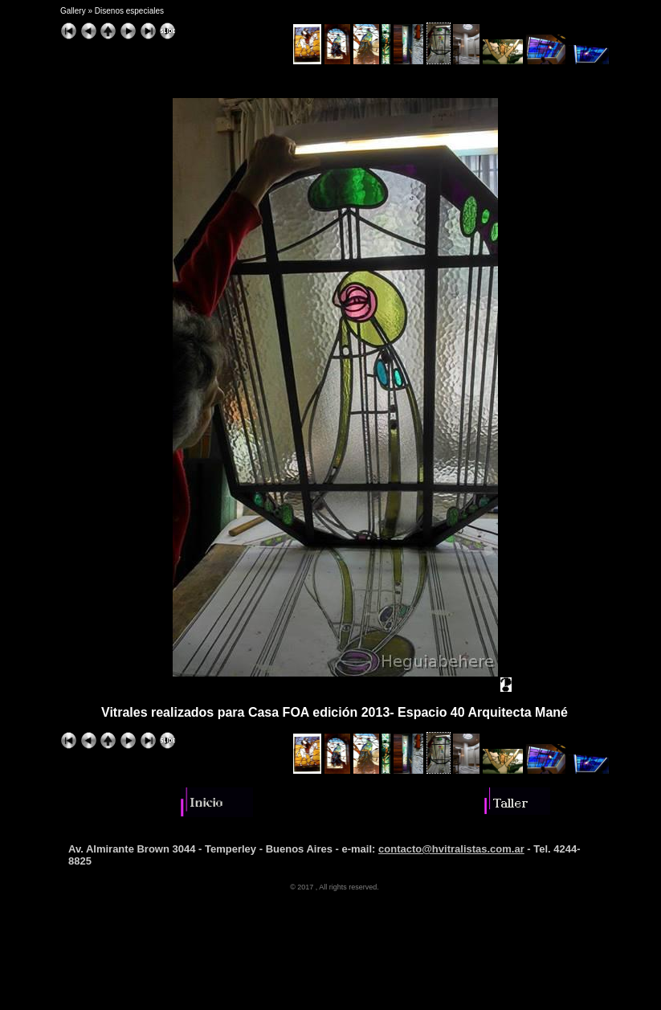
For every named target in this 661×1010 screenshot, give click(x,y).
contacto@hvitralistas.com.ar (451, 849)
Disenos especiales (129, 10)
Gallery (73, 10)
